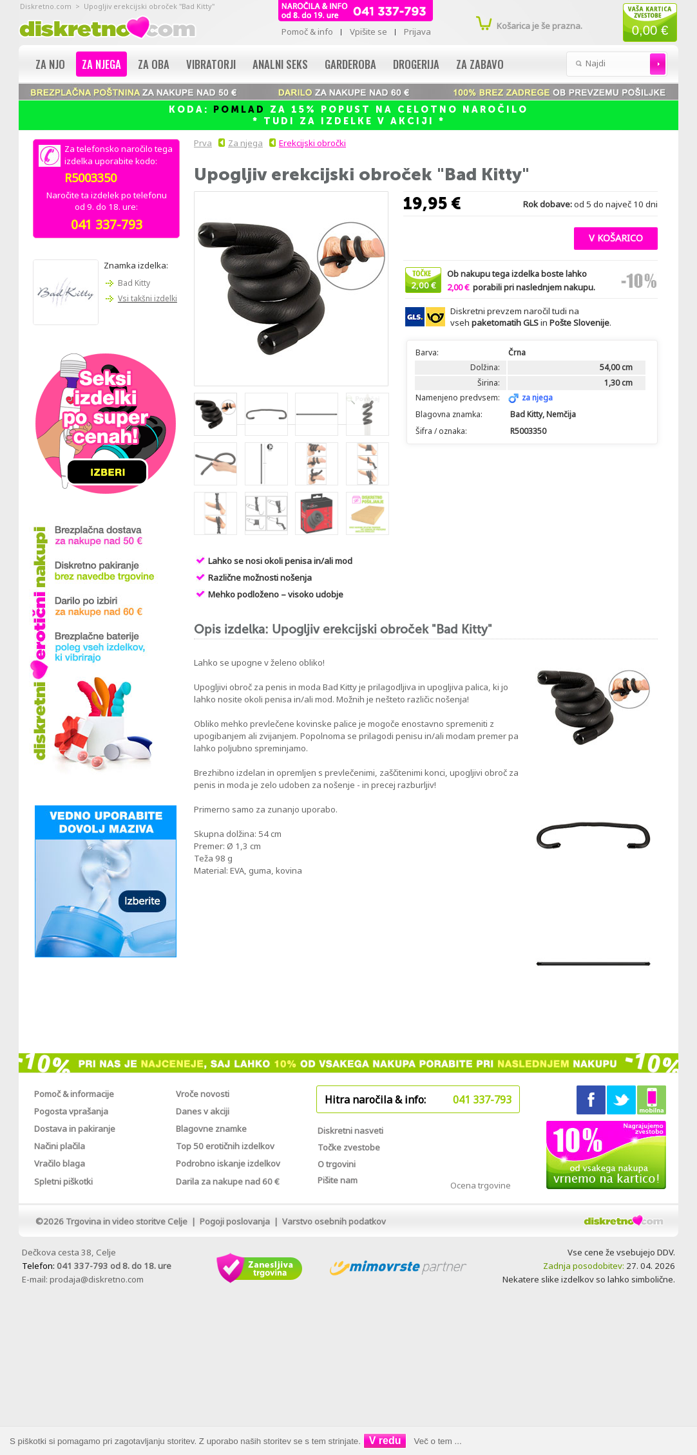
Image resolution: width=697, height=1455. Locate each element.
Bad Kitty (134, 282)
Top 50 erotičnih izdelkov (225, 1146)
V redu (385, 1440)
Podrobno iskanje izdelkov (228, 1163)
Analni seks (280, 64)
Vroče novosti (202, 1094)
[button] (616, 237)
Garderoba (350, 64)
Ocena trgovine (480, 1185)
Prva (201, 143)
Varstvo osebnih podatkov (334, 1221)
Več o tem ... (438, 1441)
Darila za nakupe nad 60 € (228, 1181)
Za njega (101, 64)
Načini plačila (59, 1146)
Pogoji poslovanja (235, 1221)
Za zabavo (480, 64)
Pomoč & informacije (74, 1094)
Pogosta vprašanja (71, 1111)
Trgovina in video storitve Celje (126, 1221)
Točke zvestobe (349, 1147)
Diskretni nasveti (350, 1130)
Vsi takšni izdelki (147, 298)
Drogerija (416, 64)
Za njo (50, 64)
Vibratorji (211, 64)
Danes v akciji (202, 1111)
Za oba (153, 64)
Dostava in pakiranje (74, 1128)
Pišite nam (338, 1180)
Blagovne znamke (211, 1128)
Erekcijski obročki (312, 143)
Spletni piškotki (63, 1181)
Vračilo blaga (59, 1163)
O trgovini (337, 1164)
